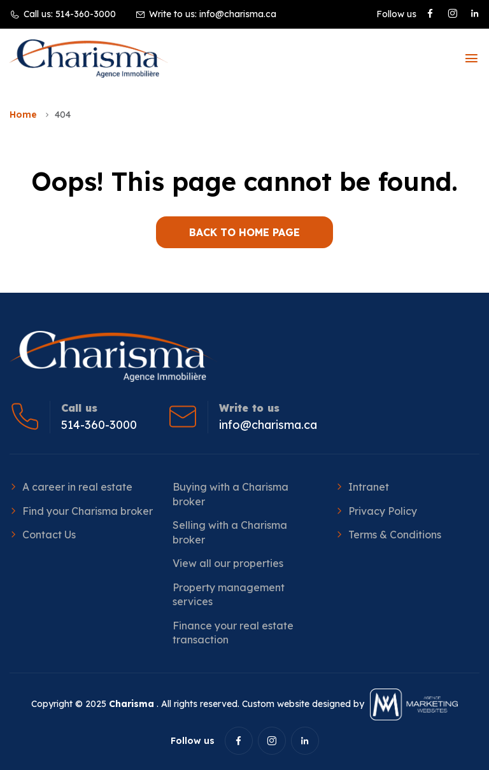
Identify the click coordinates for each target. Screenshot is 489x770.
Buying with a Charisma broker (230, 493)
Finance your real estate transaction (233, 632)
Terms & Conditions (394, 534)
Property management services (229, 594)
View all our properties (228, 563)
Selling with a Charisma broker (230, 532)
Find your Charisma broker (87, 511)
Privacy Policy (382, 511)
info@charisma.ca (237, 14)
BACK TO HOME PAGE (244, 232)
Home (23, 114)
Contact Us (49, 534)
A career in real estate (77, 486)
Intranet (368, 486)
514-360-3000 (85, 14)
